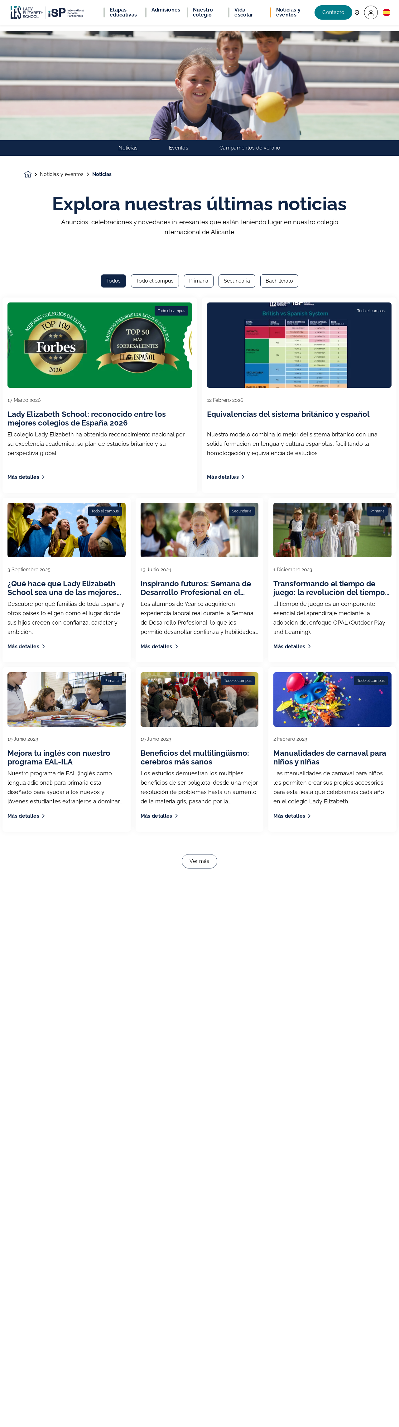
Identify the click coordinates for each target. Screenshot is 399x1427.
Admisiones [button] (165, 9)
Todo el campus (155, 96)
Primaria (198, 96)
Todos (113, 96)
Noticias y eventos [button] (288, 12)
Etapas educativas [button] (123, 12)
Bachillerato (279, 96)
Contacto (333, 12)
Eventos (178, 38)
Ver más (199, 677)
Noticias (128, 38)
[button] (371, 13)
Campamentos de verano (250, 38)
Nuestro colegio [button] (203, 12)
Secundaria (237, 96)
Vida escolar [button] (243, 12)
